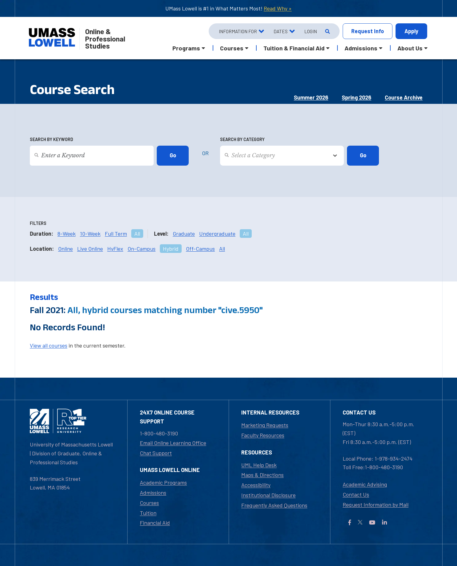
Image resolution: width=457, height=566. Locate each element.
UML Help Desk (259, 465)
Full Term (116, 233)
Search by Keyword (51, 139)
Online (65, 248)
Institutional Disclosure (268, 495)
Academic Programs (163, 482)
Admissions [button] (361, 48)
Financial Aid (155, 522)
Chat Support (156, 453)
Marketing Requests (264, 425)
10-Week (90, 233)
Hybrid (171, 248)
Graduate (184, 233)
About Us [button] (410, 48)
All (137, 233)
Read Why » (278, 8)
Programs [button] (186, 48)
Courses (149, 502)
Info (367, 31)
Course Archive (404, 97)
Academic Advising (365, 484)
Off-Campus (200, 248)
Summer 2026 (311, 97)
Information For (238, 31)
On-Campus (142, 248)
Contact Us (356, 494)
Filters (38, 223)
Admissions (153, 492)
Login (310, 31)
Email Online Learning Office (173, 442)
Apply (411, 31)
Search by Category (242, 139)
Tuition (148, 512)
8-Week (66, 233)
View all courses (48, 345)
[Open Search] (327, 31)
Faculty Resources (262, 435)
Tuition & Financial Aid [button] (294, 48)
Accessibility (255, 484)
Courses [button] (231, 48)
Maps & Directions (262, 474)
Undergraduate (217, 233)
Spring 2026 (356, 97)
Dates (281, 31)
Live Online (90, 248)
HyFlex (115, 248)
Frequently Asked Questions (274, 505)
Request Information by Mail (375, 504)
